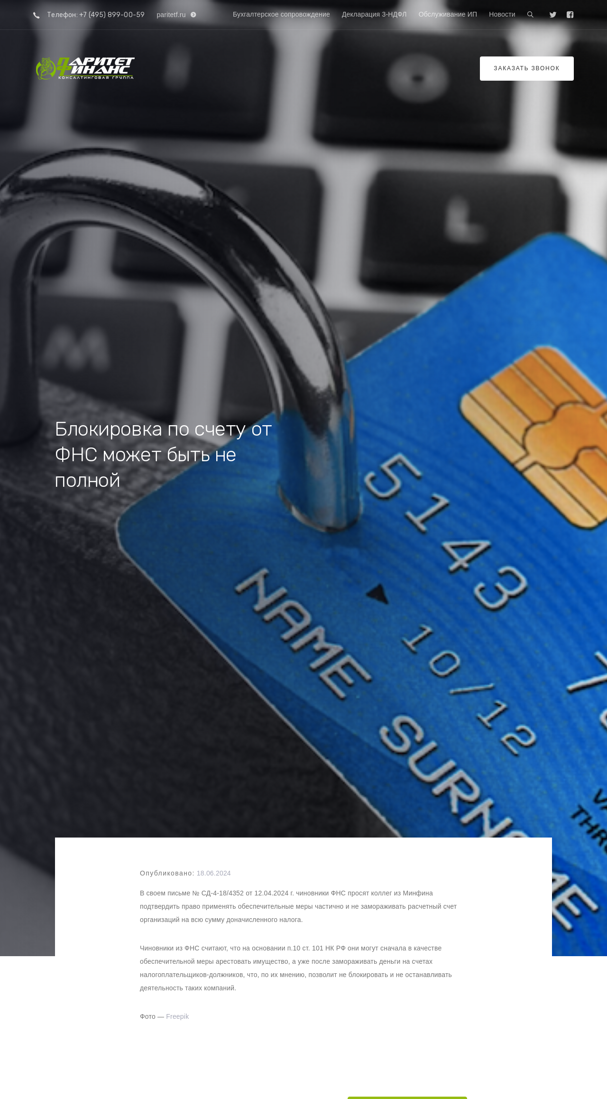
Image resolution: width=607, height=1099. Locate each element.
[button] (530, 15)
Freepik (177, 1016)
